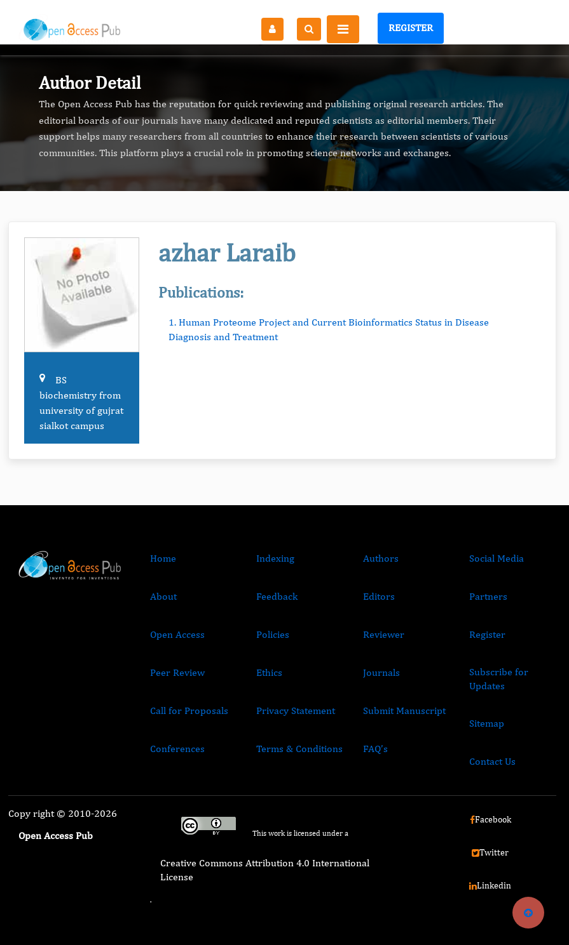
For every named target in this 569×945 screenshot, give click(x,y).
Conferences (177, 749)
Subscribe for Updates (498, 679)
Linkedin (490, 885)
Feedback (277, 596)
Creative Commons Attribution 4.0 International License (264, 870)
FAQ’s (375, 749)
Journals (381, 672)
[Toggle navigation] (343, 29)
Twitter (490, 852)
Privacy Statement (295, 710)
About (163, 596)
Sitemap (486, 723)
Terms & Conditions (299, 749)
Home (163, 558)
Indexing (275, 558)
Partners (488, 596)
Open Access (177, 634)
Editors (379, 596)
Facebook (490, 819)
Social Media (496, 558)
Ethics (269, 672)
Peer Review (177, 672)
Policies (272, 634)
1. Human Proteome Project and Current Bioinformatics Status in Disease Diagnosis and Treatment (328, 329)
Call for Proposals (189, 710)
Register (410, 28)
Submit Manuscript (404, 710)
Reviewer (383, 634)
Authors (381, 558)
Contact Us (492, 761)
